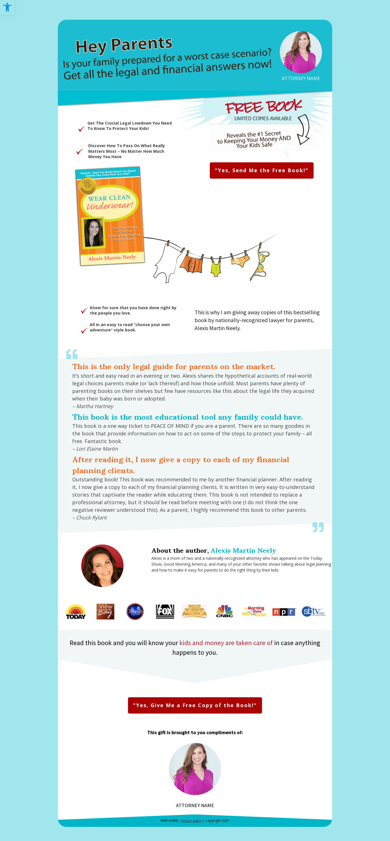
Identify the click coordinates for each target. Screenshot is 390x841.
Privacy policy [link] (191, 821)
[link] (7, 7)
